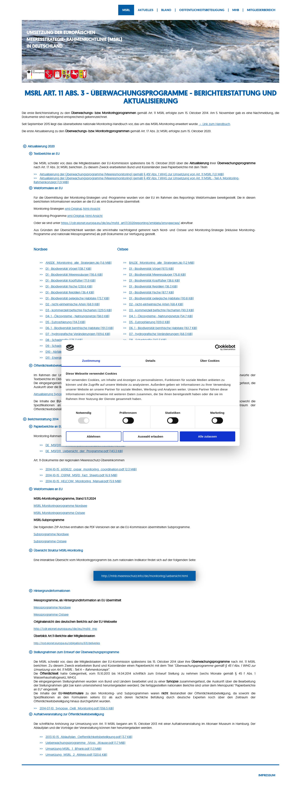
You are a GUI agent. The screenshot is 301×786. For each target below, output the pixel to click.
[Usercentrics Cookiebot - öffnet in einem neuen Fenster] (218, 347)
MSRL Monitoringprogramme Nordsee (60, 506)
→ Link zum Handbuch (214, 124)
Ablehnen (93, 436)
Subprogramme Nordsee (51, 534)
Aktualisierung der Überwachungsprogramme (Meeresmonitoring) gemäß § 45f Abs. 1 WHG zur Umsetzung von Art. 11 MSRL (132, 174)
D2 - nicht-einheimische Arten (73, 304)
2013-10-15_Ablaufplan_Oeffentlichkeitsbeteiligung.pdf (89, 737)
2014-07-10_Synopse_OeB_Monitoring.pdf (77, 708)
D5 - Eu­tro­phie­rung (149, 322)
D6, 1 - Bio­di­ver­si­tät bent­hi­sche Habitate (163, 328)
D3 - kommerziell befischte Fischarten (79, 310)
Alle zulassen (207, 436)
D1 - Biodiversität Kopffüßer (70, 280)
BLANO (166, 10)
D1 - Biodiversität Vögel (68, 269)
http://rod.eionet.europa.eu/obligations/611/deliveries (67, 643)
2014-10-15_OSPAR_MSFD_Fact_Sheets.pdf (81, 475)
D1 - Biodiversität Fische (69, 286)
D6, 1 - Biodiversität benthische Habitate (79, 328)
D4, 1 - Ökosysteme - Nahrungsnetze (77, 316)
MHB (235, 10)
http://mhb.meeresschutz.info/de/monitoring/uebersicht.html (144, 576)
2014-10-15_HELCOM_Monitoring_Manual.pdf (83, 481)
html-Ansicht (91, 209)
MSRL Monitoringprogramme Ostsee (59, 513)
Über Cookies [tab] (210, 360)
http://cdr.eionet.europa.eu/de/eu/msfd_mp (65, 629)
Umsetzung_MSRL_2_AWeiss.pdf (76, 755)
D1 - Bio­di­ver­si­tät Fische (151, 292)
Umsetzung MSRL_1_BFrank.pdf (73, 749)
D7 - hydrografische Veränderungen (78, 334)
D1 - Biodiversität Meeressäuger (74, 274)
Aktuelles (145, 10)
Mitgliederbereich (261, 10)
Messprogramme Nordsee (52, 607)
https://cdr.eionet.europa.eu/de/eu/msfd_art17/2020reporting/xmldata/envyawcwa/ (120, 223)
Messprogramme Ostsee (51, 614)
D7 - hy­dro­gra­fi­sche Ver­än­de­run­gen (160, 334)
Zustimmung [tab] (91, 360)
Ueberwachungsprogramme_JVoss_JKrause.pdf (85, 743)
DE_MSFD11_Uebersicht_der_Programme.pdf (84, 451)
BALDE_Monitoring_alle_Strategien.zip (161, 263)
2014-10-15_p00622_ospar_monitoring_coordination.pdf (91, 469)
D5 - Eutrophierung (65, 322)
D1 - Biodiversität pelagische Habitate (77, 298)
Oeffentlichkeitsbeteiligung (201, 10)
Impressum (266, 775)
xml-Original (73, 209)
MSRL (126, 10)
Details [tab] (150, 360)
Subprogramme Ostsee (50, 541)
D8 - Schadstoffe (64, 340)
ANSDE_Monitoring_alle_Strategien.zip (78, 263)
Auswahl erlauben (150, 436)
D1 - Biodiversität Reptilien (70, 292)
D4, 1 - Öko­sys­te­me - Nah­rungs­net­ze (161, 316)
